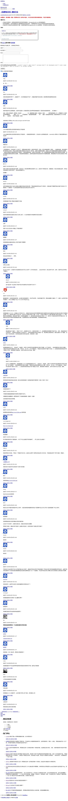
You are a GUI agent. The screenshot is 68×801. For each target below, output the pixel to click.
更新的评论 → (16, 713)
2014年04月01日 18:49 (6, 15)
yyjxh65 (7, 738)
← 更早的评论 (4, 713)
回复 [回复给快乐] (11, 260)
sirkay (4, 344)
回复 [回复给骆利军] (11, 656)
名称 (2, 47)
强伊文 (24, 15)
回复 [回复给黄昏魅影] (11, 530)
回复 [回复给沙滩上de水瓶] (11, 275)
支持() (5, 87)
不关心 (9, 727)
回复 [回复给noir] (11, 321)
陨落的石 (8, 755)
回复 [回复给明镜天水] (11, 159)
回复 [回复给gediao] (11, 642)
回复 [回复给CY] (11, 303)
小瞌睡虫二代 (6, 463)
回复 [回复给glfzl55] (11, 574)
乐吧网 (7, 743)
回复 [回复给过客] (11, 232)
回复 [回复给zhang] (11, 498)
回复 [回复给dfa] (11, 629)
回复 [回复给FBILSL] (11, 457)
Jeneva (3, 42)
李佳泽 (7, 782)
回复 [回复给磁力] (11, 484)
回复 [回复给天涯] (14, 338)
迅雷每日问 (5, 5)
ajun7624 (5, 581)
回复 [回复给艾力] (11, 511)
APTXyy (8, 763)
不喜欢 (9, 729)
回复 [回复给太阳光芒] (11, 711)
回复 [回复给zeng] (11, 87)
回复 (16, 740)
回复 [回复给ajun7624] (11, 588)
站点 (2, 52)
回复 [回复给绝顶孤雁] (11, 443)
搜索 (14, 8)
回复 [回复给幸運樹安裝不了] (11, 403)
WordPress (24, 796)
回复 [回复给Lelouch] (11, 219)
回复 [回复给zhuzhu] (11, 544)
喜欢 (9, 726)
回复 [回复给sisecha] (11, 205)
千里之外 (8, 749)
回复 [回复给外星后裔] (11, 697)
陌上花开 (8, 774)
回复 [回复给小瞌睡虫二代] (11, 471)
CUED (16, 799)
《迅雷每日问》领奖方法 (9, 12)
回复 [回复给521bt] (11, 416)
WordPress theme (6, 799)
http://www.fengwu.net (8, 427)
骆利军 (4, 649)
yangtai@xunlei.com (7, 640)
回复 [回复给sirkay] (11, 354)
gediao (4, 635)
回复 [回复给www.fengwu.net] (11, 429)
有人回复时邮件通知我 (7, 73)
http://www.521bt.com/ (12, 482)
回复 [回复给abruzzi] (11, 191)
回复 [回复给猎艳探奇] (11, 615)
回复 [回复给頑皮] (11, 124)
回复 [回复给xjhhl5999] (11, 384)
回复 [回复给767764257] (11, 602)
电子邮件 (3, 50)
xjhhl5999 (5, 377)
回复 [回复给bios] (11, 101)
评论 (28, 15)
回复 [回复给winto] (11, 670)
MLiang (7, 787)
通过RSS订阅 (4, 7)
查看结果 (8, 730)
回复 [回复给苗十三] (11, 176)
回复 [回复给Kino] (11, 683)
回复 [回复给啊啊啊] (11, 246)
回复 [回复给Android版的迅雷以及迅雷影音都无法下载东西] (11, 140)
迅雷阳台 (3, 1)
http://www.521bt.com (16, 414)
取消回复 (13, 42)
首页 (4, 3)
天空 (7, 768)
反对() (8, 87)
